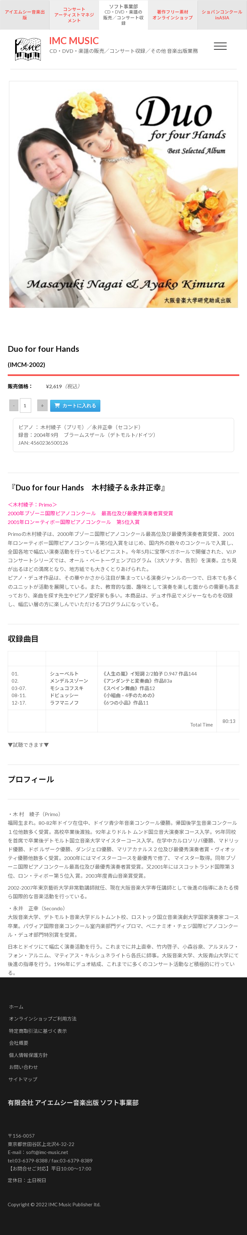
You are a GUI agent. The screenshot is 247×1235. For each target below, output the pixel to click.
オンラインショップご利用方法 (43, 1019)
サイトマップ (22, 1079)
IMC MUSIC (74, 40)
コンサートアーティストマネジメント (74, 15)
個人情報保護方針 (28, 1055)
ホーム (16, 1007)
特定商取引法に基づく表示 (38, 1031)
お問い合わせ (23, 1067)
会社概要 (18, 1043)
